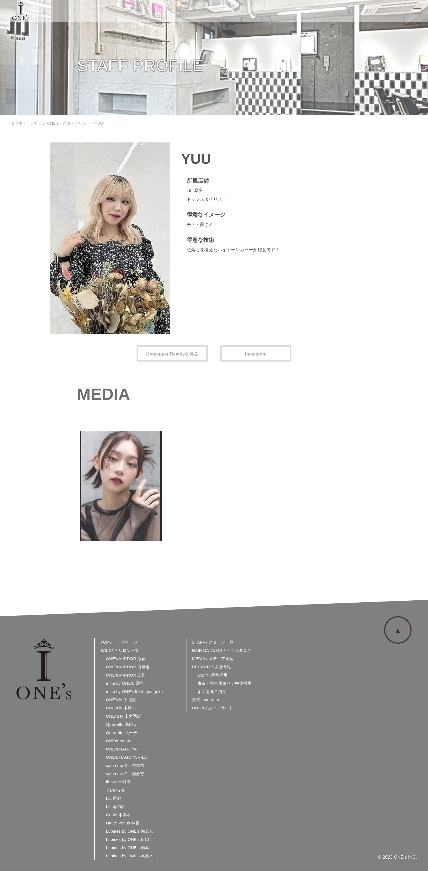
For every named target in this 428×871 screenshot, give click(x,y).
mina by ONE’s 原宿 (124, 683)
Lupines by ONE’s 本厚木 (129, 855)
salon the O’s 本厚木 (125, 765)
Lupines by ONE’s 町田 (127, 839)
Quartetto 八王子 (121, 732)
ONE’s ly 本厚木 (121, 708)
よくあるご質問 (211, 691)
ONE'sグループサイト (212, 708)
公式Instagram (205, 699)
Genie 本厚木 (118, 814)
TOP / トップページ (118, 642)
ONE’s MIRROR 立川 (126, 675)
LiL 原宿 (113, 798)
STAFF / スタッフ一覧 (213, 642)
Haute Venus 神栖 (123, 823)
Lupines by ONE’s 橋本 (127, 847)
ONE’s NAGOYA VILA (126, 757)
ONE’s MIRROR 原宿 (126, 658)
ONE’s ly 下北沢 (121, 699)
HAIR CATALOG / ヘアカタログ (221, 650)
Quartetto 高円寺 (121, 724)
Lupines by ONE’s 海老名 (129, 831)
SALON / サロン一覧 (119, 650)
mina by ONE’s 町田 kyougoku (134, 691)
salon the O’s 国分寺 (125, 773)
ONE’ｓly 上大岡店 (123, 716)
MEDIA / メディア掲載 (213, 658)
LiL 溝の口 (115, 806)
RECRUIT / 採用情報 (211, 666)
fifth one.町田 (118, 782)
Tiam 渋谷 (115, 790)
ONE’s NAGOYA (121, 749)
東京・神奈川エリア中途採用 (224, 683)
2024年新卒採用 (212, 675)
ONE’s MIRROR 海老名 (128, 666)
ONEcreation (118, 740)
